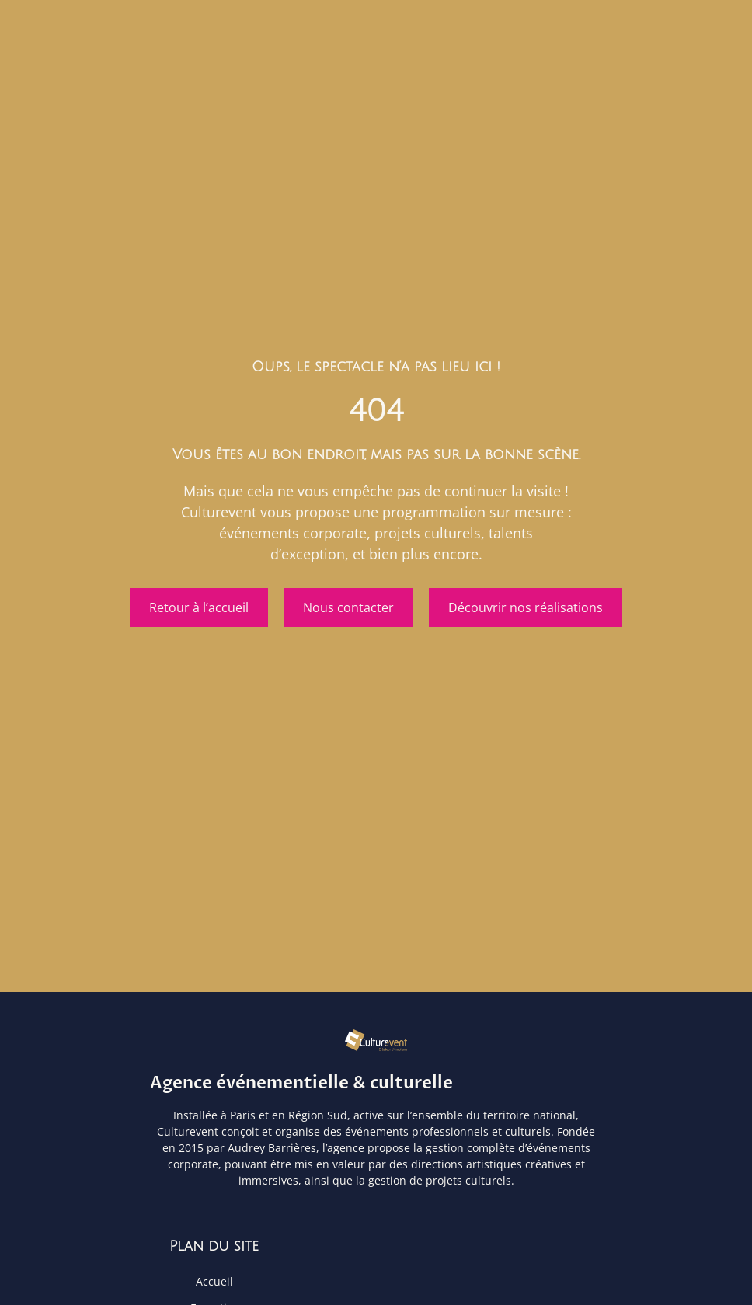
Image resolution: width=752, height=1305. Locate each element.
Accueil (214, 1282)
